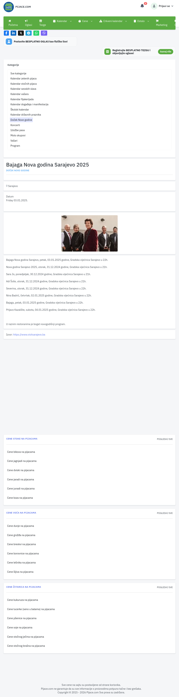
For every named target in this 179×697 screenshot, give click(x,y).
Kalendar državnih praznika (25, 114)
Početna (13, 23)
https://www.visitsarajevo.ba (29, 334)
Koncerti (15, 125)
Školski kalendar (19, 109)
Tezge (42, 23)
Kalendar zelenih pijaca (23, 78)
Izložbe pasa (17, 130)
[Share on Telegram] (29, 33)
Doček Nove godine (21, 119)
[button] (62, 21)
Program (15, 145)
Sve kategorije (18, 73)
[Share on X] (21, 33)
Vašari (13, 140)
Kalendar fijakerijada (22, 99)
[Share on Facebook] (6, 33)
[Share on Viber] (44, 33)
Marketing (161, 23)
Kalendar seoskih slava (23, 88)
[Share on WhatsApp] (36, 33)
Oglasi (28, 23)
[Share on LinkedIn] (13, 33)
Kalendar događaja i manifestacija (29, 104)
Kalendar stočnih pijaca (23, 83)
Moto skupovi (18, 135)
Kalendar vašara (19, 94)
